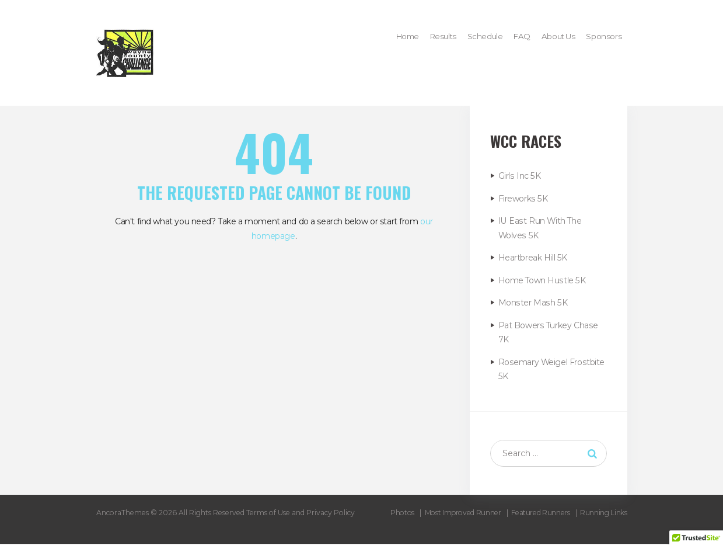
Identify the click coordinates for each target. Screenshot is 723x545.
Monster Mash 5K (532, 302)
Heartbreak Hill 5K (532, 257)
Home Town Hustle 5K (541, 280)
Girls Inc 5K (519, 176)
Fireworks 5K (522, 198)
